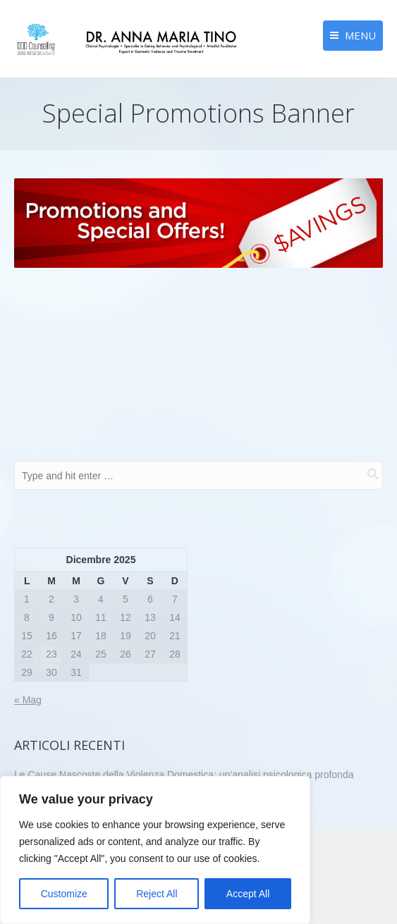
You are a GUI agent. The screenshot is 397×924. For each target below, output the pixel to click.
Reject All (156, 893)
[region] (155, 850)
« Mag (28, 700)
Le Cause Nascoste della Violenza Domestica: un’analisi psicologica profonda (183, 774)
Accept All (247, 893)
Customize (64, 893)
